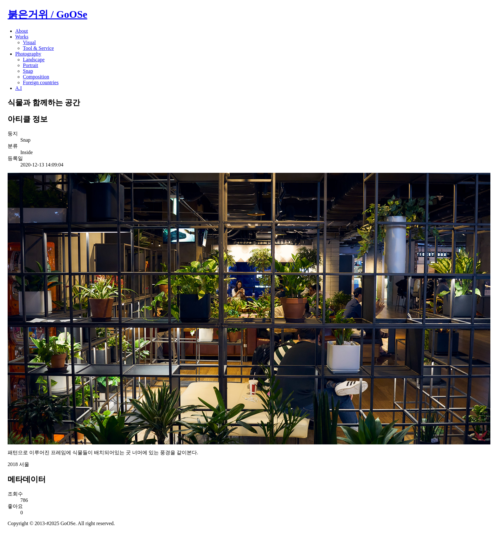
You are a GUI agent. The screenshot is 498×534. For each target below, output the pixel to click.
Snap (28, 71)
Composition (36, 76)
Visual (29, 42)
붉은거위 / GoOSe (47, 14)
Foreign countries (40, 82)
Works (21, 36)
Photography (28, 54)
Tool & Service (38, 48)
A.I (18, 88)
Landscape (33, 59)
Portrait (30, 65)
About (21, 31)
